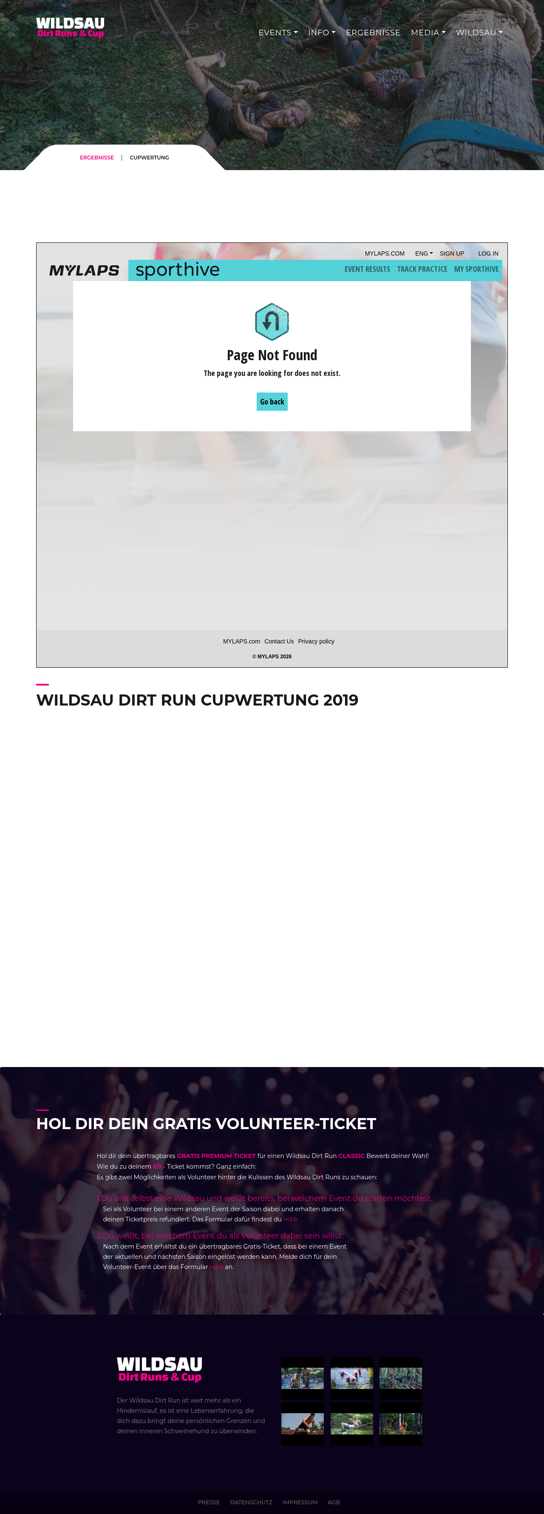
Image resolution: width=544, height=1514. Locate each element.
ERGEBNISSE (97, 157)
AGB (334, 1502)
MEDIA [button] (425, 32)
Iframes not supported (272, 455)
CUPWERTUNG (149, 157)
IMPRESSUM (300, 1502)
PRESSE (209, 1502)
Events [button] (275, 32)
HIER (290, 1219)
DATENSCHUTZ (251, 1502)
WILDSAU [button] (476, 32)
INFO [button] (318, 32)
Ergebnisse (373, 32)
